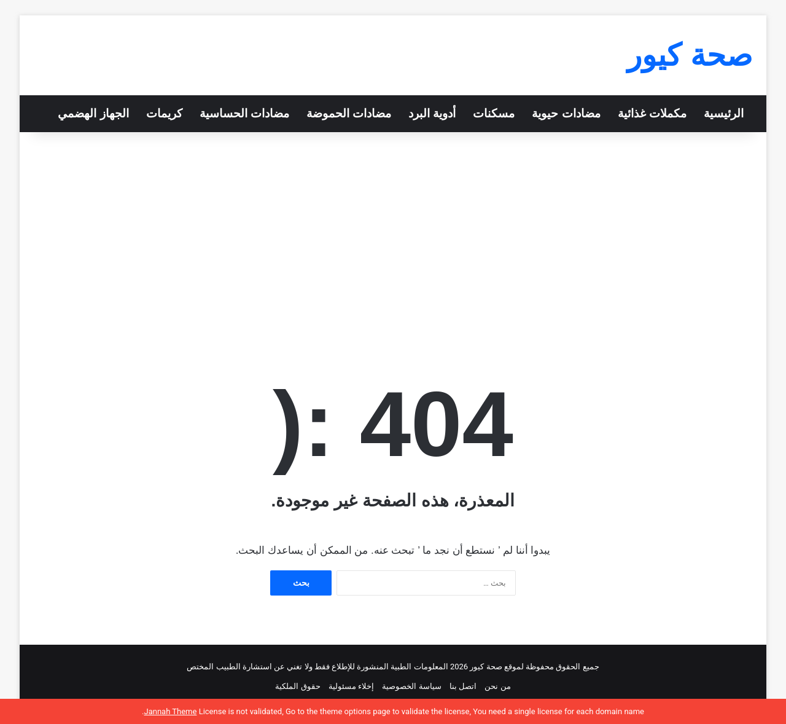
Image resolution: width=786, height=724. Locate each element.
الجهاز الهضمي (93, 113)
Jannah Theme (170, 711)
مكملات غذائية (652, 113)
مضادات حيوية (566, 113)
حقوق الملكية (297, 686)
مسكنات (494, 113)
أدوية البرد (432, 113)
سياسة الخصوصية (411, 686)
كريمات (164, 113)
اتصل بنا (463, 686)
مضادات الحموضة (348, 113)
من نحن (497, 686)
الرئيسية (724, 113)
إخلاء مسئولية (351, 686)
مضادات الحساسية (244, 113)
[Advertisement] (393, 237)
